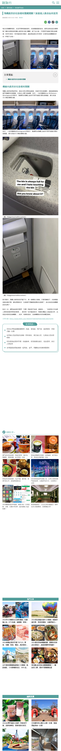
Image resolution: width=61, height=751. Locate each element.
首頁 (2, 8)
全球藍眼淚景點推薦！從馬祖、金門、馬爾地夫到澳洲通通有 (28, 348)
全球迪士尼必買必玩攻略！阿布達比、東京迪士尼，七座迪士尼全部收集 (30, 336)
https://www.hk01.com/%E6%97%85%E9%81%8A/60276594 (31, 318)
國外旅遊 (9, 8)
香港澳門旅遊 (19, 8)
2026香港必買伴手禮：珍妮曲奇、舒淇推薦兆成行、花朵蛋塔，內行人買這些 (31, 343)
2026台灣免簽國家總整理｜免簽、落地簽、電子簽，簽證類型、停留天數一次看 (31, 330)
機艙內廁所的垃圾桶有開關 (17, 79)
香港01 (21, 17)
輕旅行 (7, 2)
